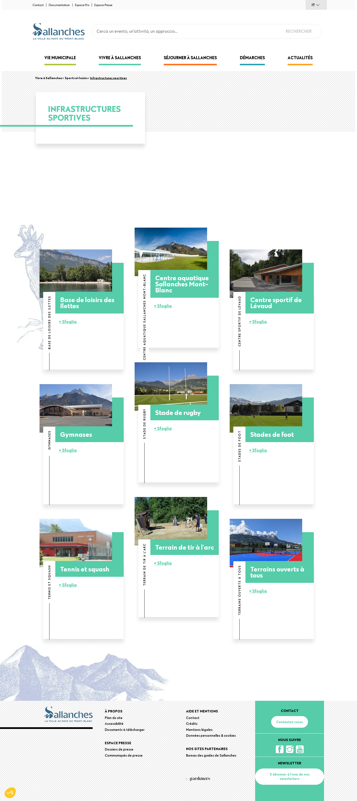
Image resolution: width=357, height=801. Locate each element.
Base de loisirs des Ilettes (87, 302)
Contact (38, 5)
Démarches (252, 57)
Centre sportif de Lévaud (276, 302)
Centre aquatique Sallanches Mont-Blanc (182, 283)
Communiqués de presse (124, 755)
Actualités (300, 57)
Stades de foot (272, 434)
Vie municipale (60, 57)
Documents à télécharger (125, 729)
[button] (10, 793)
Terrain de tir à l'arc (184, 547)
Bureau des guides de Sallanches (211, 755)
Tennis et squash (84, 569)
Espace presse (103, 5)
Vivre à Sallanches (120, 57)
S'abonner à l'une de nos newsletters (290, 776)
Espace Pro (82, 5)
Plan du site (113, 718)
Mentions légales (199, 729)
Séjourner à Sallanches (190, 57)
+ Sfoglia (68, 321)
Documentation (59, 5)
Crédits (191, 723)
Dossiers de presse (119, 749)
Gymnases (76, 434)
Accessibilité (114, 723)
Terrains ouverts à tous (277, 572)
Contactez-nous (289, 722)
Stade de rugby (178, 412)
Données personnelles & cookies (211, 735)
